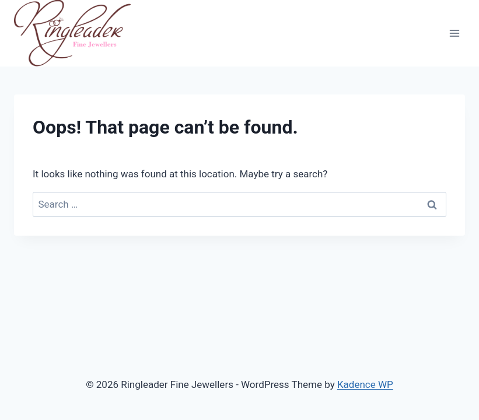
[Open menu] (454, 33)
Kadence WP (365, 384)
